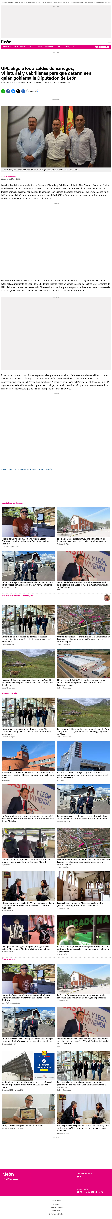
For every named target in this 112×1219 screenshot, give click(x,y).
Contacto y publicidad (56, 1214)
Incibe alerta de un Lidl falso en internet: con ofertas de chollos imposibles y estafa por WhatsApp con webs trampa (27, 1084)
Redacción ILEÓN (63, 544)
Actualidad (7, 47)
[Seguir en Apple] (80, 1177)
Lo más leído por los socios (13, 503)
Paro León (49, 2)
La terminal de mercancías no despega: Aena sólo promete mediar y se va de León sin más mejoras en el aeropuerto (26, 639)
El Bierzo (58, 47)
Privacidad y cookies (56, 1207)
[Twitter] (18, 91)
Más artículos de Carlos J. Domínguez (17, 595)
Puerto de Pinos (19, 2)
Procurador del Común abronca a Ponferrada (35, 2)
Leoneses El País (89, 2)
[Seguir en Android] (78, 1177)
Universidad (48, 47)
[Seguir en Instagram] (89, 1192)
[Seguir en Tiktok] (96, 1192)
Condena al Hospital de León (77, 2)
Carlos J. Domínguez (8, 176)
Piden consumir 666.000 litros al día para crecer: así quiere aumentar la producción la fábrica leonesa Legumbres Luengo (81, 682)
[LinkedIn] (23, 91)
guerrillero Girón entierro (101, 2)
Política (15, 47)
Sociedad (31, 47)
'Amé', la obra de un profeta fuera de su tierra (22, 1126)
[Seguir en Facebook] (83, 1192)
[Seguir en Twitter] (81, 1192)
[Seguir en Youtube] (92, 1192)
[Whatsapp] (3, 91)
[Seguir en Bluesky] (78, 1192)
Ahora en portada (9, 693)
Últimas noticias (8, 959)
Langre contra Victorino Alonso (61, 2)
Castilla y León (69, 47)
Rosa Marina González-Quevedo (12, 1128)
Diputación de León (45, 469)
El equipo (56, 1204)
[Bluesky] (13, 91)
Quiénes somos (56, 1200)
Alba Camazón (62, 954)
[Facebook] (8, 91)
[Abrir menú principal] (109, 42)
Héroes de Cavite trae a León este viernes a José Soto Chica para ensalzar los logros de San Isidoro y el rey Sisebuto (26, 541)
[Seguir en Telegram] (86, 1192)
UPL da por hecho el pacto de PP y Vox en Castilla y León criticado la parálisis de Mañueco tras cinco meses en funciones (28, 905)
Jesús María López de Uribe (11, 546)
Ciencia (39, 47)
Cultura (23, 47)
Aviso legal (56, 1211)
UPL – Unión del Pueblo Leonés (25, 469)
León (10, 469)
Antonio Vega (61, 780)
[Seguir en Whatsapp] (99, 1192)
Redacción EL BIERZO (9, 588)
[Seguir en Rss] (102, 1192)
